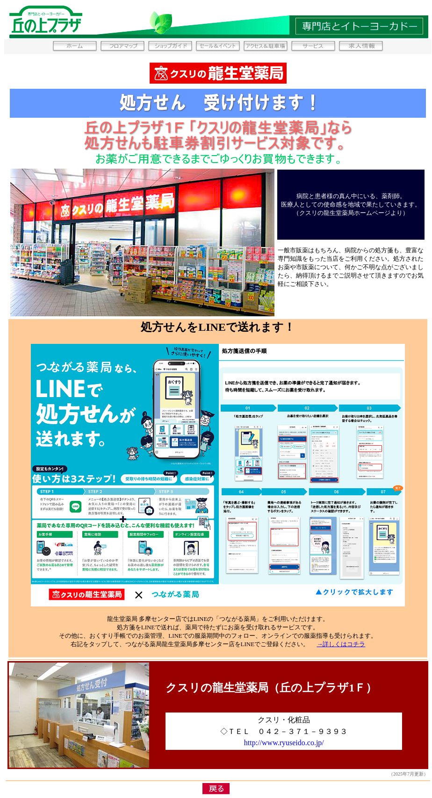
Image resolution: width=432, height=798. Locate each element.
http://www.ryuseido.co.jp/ (284, 743)
